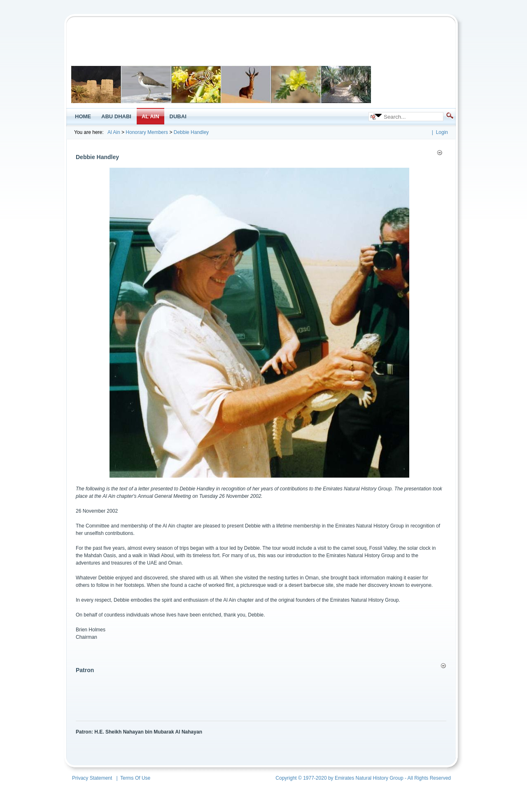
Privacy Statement (92, 778)
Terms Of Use (135, 778)
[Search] (410, 117)
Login (442, 132)
